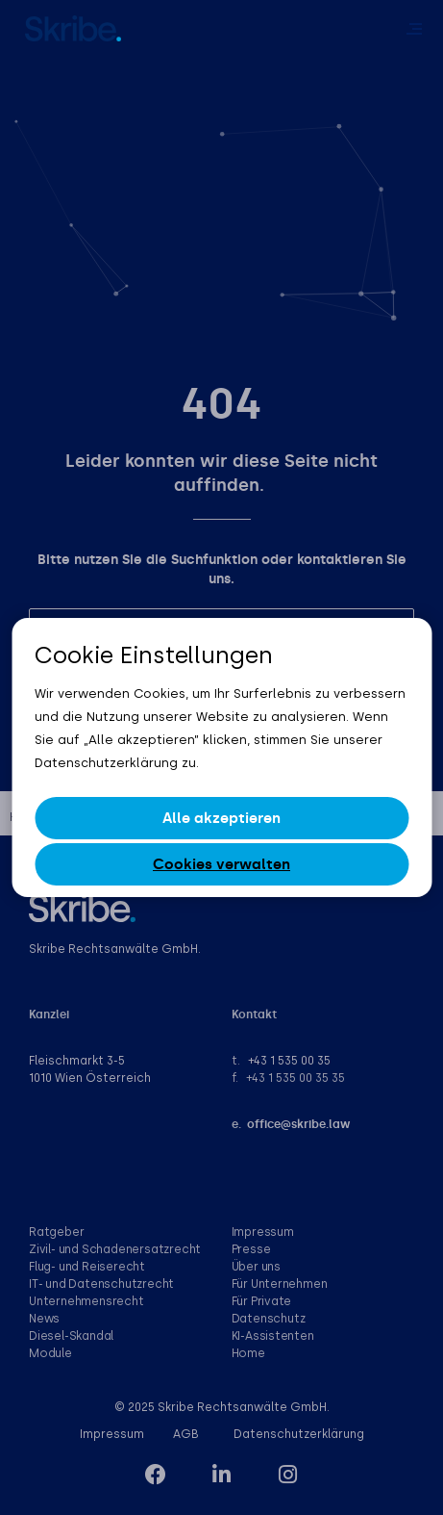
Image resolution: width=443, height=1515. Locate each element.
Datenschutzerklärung (299, 1434)
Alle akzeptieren (221, 818)
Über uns (256, 1266)
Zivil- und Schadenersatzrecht (115, 1249)
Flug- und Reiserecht (87, 1266)
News (44, 1318)
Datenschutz (269, 1318)
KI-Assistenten (273, 1336)
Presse (251, 1249)
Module (50, 1353)
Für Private (262, 1301)
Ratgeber (56, 1232)
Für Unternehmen (280, 1284)
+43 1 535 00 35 (290, 1060)
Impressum (263, 1232)
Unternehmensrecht (86, 1301)
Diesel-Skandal (71, 1336)
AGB (186, 1434)
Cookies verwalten (221, 864)
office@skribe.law (298, 1124)
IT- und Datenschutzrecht (101, 1284)
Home (248, 1353)
